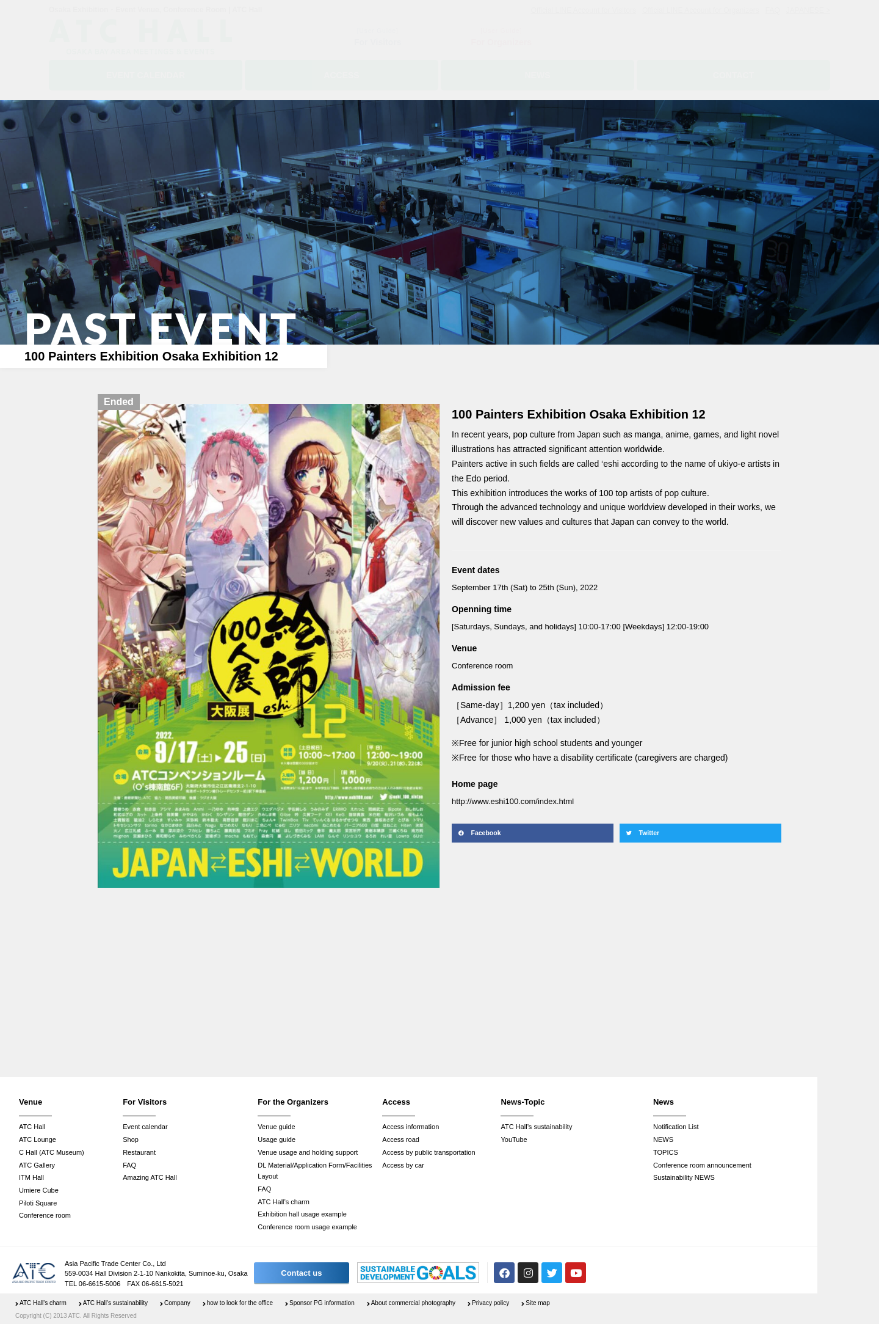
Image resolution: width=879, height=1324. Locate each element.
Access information (410, 1126)
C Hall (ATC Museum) (51, 1152)
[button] (532, 833)
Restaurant (139, 1152)
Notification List (676, 1126)
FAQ (129, 1165)
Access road (400, 1139)
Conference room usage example (307, 1227)
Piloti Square (38, 1203)
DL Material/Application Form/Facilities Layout (315, 1170)
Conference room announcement (702, 1165)
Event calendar (145, 1126)
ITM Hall (31, 1177)
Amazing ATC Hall (149, 1177)
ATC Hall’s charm (283, 1201)
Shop (131, 1139)
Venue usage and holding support (308, 1152)
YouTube (514, 1139)
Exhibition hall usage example (302, 1214)
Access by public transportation (428, 1152)
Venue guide (276, 1126)
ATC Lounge (37, 1139)
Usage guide (276, 1139)
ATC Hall (32, 1126)
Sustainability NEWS (684, 1177)
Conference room (45, 1215)
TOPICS (665, 1152)
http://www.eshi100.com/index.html (513, 801)
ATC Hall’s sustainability (536, 1126)
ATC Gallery (37, 1165)
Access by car (403, 1165)
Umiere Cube (39, 1190)
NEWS (663, 1139)
